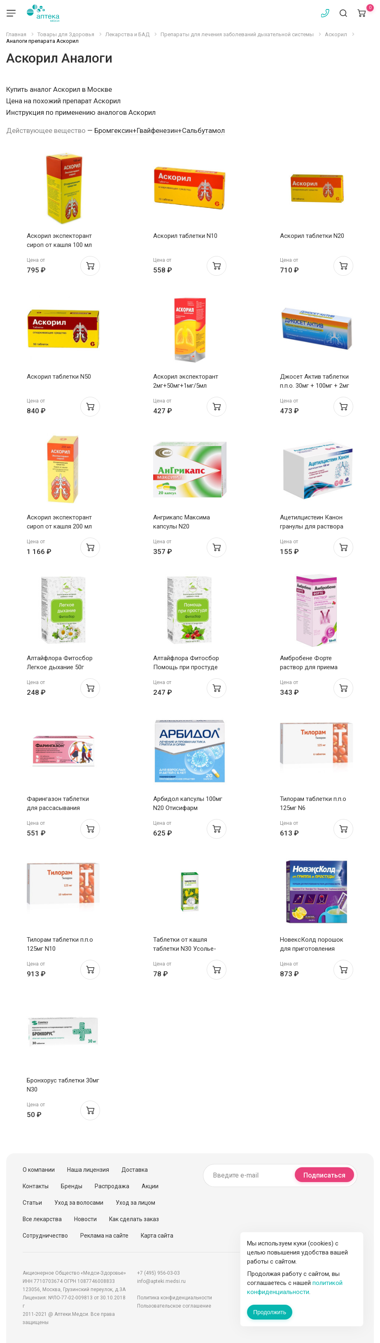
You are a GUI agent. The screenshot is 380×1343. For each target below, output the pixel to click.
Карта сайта (157, 1235)
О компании (39, 1169)
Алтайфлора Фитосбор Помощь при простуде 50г (186, 667)
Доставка (134, 1169)
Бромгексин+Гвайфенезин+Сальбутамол (159, 130)
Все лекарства (42, 1219)
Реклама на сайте (104, 1235)
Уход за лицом (135, 1202)
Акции (150, 1186)
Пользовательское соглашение (174, 1306)
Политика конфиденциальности (174, 1298)
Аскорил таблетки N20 (312, 236)
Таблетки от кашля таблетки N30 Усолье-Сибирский (184, 948)
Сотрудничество (45, 1235)
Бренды (71, 1186)
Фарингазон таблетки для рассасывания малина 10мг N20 (58, 808)
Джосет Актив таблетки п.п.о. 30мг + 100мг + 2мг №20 (314, 385)
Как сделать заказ (134, 1219)
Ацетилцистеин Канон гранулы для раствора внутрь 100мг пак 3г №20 (315, 526)
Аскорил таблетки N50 (59, 376)
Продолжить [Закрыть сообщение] (269, 1312)
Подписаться (324, 1175)
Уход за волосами (78, 1202)
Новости (85, 1219)
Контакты (36, 1186)
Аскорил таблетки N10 (185, 236)
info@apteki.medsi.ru (161, 1281)
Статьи (32, 1202)
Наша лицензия (88, 1169)
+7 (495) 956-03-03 (158, 1273)
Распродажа (112, 1186)
